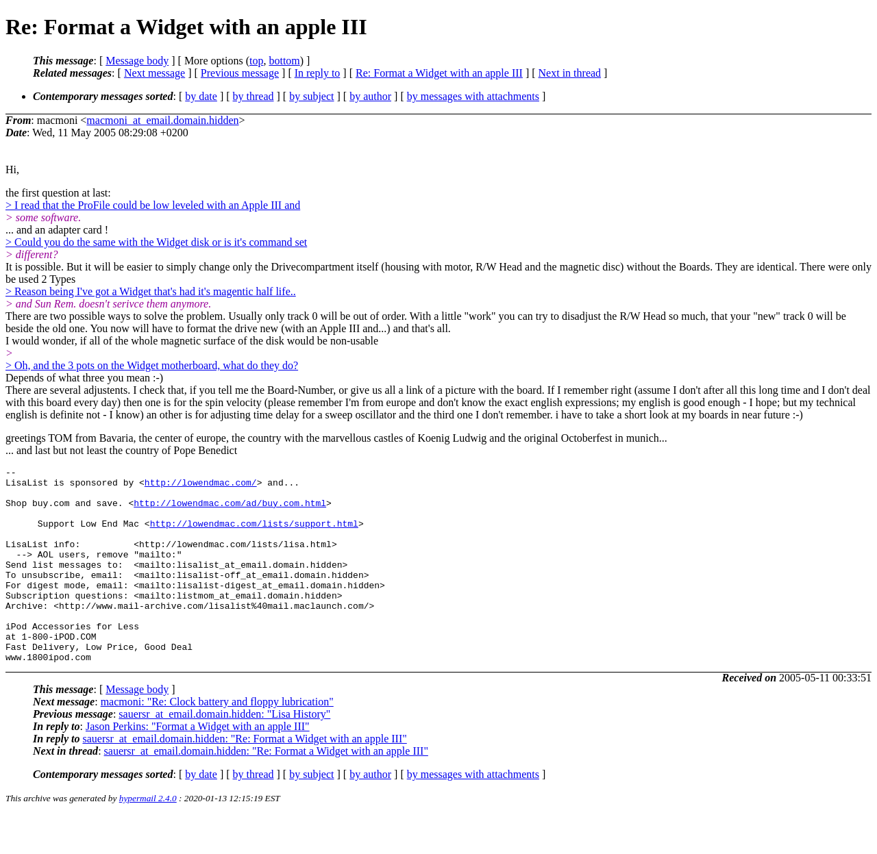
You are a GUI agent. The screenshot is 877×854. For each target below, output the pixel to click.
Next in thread (570, 73)
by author (370, 96)
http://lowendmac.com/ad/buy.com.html (230, 511)
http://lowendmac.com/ (201, 486)
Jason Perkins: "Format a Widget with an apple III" (198, 765)
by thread (253, 96)
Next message (154, 73)
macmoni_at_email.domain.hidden (162, 120)
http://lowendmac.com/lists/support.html (254, 535)
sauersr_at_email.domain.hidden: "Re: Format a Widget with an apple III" (244, 777)
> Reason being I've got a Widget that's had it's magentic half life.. (150, 291)
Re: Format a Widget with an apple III (439, 73)
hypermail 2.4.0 (148, 837)
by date (201, 96)
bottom (284, 60)
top (256, 60)
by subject (311, 96)
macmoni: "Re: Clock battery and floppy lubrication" (217, 740)
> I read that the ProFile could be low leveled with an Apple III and (152, 205)
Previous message (240, 73)
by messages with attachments (473, 96)
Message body (137, 60)
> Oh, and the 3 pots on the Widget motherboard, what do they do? (151, 365)
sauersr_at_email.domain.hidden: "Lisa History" (224, 753)
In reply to (318, 73)
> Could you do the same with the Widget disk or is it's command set (156, 242)
